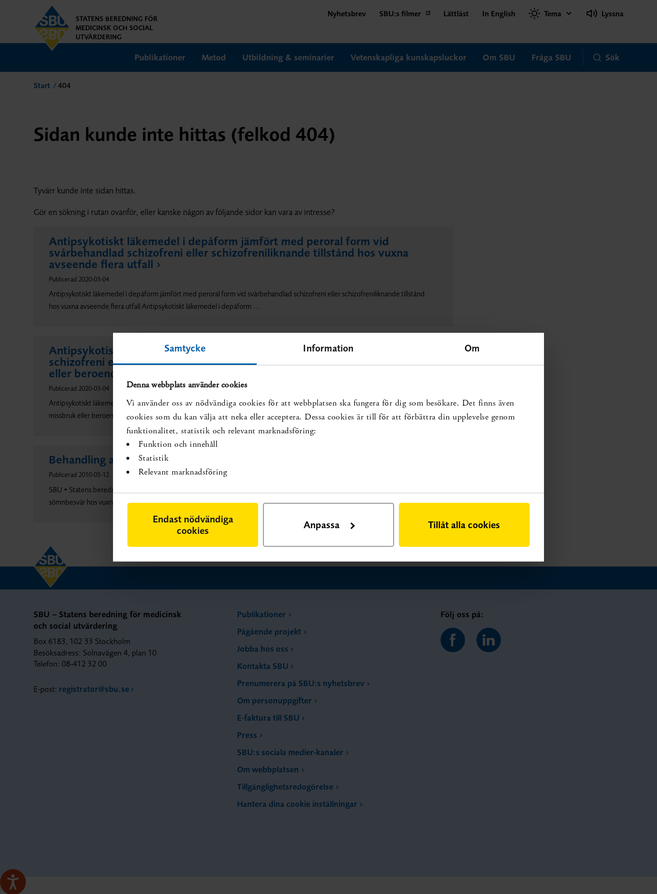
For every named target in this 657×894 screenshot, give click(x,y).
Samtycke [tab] (185, 347)
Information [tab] (328, 347)
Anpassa (329, 524)
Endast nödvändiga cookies (193, 524)
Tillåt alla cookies (464, 524)
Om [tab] (472, 347)
